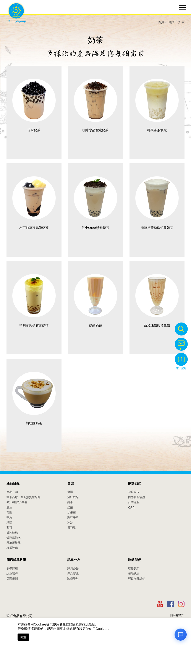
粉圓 (9, 512)
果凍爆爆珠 (13, 542)
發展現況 (133, 492)
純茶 (70, 502)
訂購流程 (133, 502)
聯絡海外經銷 (136, 578)
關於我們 (134, 483)
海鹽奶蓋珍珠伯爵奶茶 (157, 228)
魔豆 (9, 507)
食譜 (171, 22)
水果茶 (71, 512)
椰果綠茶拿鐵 (157, 130)
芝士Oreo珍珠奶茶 (95, 228)
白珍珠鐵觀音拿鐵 (157, 325)
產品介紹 (12, 492)
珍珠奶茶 (34, 130)
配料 (9, 527)
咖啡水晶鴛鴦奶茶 (95, 130)
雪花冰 (71, 527)
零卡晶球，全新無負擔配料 (23, 497)
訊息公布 (73, 560)
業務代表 (133, 573)
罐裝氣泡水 (13, 537)
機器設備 (12, 547)
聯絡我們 (134, 560)
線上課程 (12, 573)
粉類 (9, 522)
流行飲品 (73, 497)
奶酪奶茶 (95, 325)
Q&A (131, 507)
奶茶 (181, 22)
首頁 (161, 22)
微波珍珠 (12, 532)
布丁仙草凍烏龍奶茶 (34, 228)
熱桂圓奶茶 (34, 423)
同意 (23, 637)
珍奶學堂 (73, 578)
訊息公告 (73, 568)
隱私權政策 (177, 615)
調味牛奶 (73, 517)
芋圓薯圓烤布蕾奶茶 (34, 325)
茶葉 (9, 517)
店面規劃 (12, 578)
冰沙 (70, 522)
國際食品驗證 (136, 497)
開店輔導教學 (16, 560)
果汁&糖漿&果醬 (16, 502)
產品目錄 (12, 483)
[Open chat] (181, 635)
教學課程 (12, 568)
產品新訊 (73, 573)
